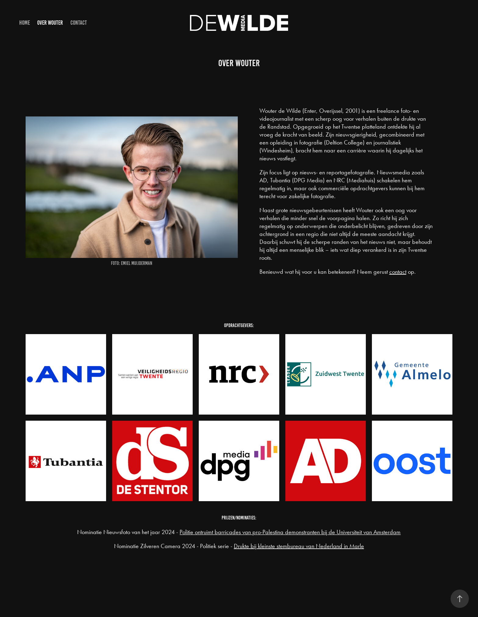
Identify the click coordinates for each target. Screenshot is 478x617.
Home (24, 23)
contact (397, 271)
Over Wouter (50, 23)
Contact (78, 23)
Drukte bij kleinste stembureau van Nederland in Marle (299, 546)
